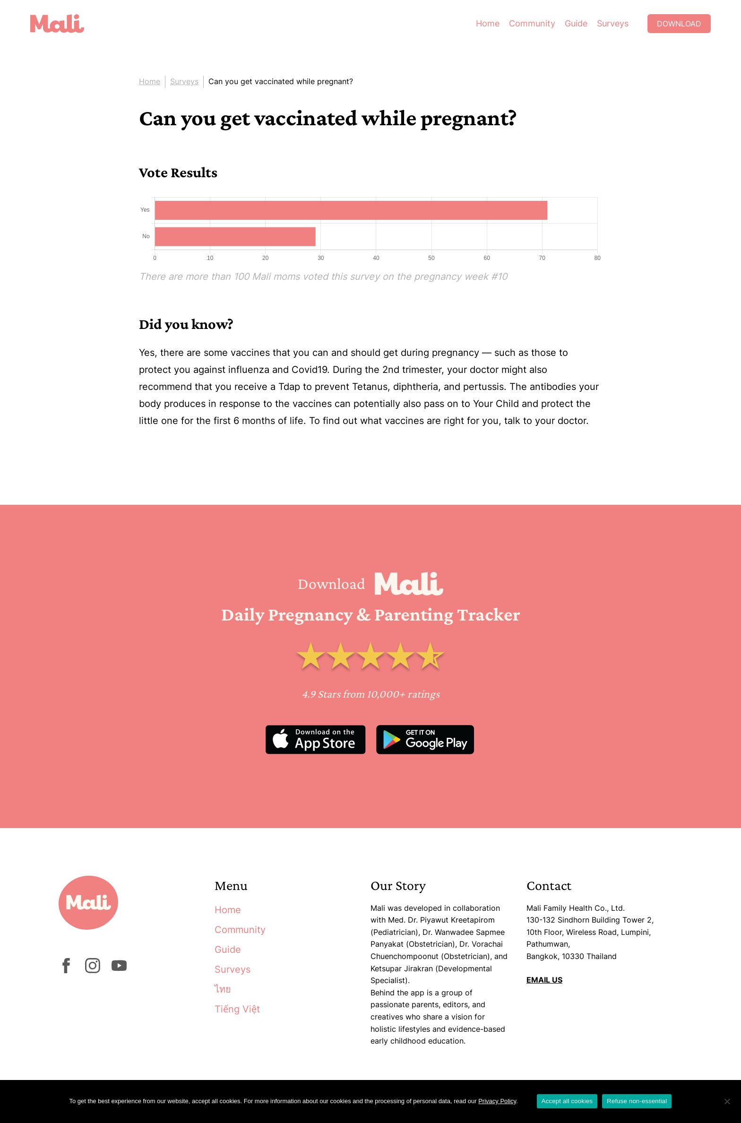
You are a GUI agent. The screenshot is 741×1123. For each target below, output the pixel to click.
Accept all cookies (567, 1101)
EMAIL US (544, 980)
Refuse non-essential (637, 1101)
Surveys (613, 23)
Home (488, 23)
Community (532, 23)
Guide (576, 23)
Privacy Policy (497, 1101)
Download (679, 23)
